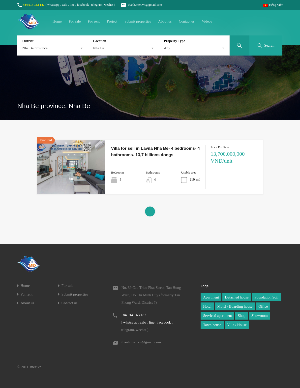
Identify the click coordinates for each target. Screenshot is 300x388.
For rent (94, 21)
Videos (207, 21)
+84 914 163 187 (34, 4)
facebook (83, 4)
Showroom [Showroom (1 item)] (259, 316)
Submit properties (137, 21)
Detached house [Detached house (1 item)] (236, 297)
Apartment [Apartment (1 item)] (211, 297)
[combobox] (52, 48)
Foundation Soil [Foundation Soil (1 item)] (266, 297)
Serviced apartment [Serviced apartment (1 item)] (217, 316)
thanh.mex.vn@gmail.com (139, 4)
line (72, 4)
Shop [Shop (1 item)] (241, 316)
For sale (75, 21)
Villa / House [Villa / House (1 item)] (237, 325)
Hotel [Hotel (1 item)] (207, 306)
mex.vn (35, 367)
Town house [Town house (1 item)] (212, 325)
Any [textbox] (167, 48)
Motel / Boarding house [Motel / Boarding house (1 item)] (234, 306)
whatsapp (53, 4)
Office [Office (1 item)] (263, 306)
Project (112, 21)
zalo (64, 4)
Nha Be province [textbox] (35, 48)
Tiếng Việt (273, 5)
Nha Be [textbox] (98, 48)
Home (57, 21)
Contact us (187, 21)
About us (165, 21)
